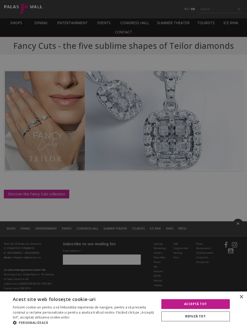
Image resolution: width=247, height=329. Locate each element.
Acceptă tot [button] (195, 304)
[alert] (123, 164)
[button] (84, 322)
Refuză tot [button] (195, 316)
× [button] (241, 297)
